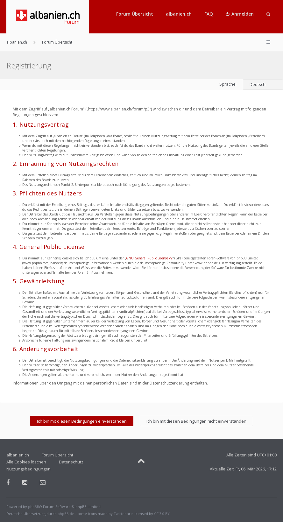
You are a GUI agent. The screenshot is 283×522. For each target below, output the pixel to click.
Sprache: (228, 84)
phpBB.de (66, 513)
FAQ (208, 14)
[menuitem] (239, 14)
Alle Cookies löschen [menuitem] (26, 462)
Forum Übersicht (134, 14)
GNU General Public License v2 (149, 258)
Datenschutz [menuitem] (71, 462)
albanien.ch (179, 14)
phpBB (33, 506)
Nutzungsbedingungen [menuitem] (28, 469)
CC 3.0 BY (162, 513)
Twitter (120, 513)
